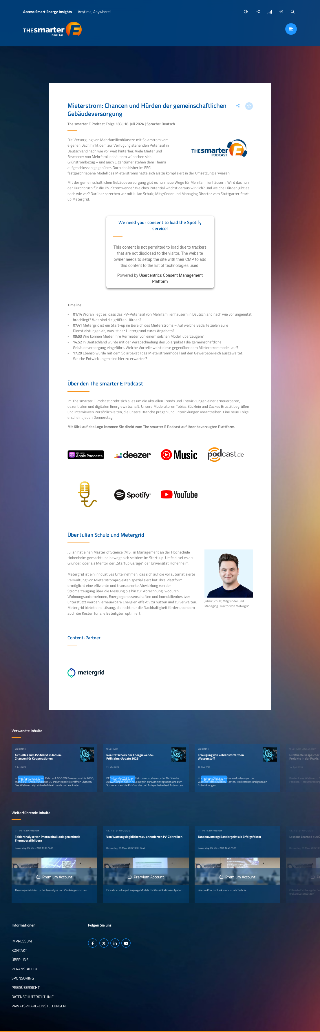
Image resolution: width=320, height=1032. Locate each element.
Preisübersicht (26, 987)
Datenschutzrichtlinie (33, 996)
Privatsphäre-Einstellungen (39, 1006)
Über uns (20, 959)
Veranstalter (24, 968)
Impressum (22, 941)
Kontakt (19, 950)
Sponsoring (23, 978)
